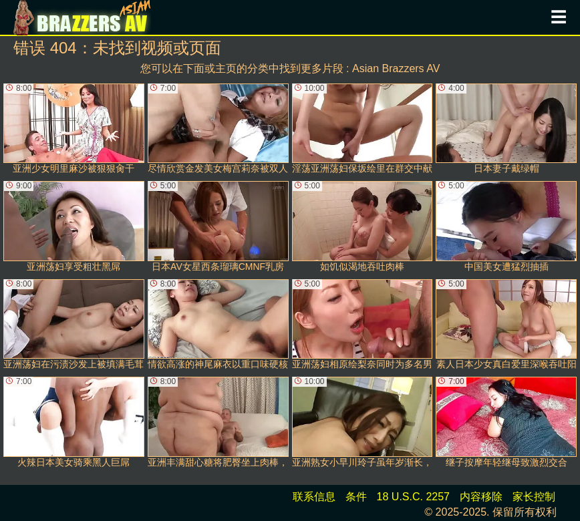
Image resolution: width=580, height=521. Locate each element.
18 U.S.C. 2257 (413, 496)
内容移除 (481, 496)
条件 (356, 496)
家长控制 (534, 496)
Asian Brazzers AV (396, 68)
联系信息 (314, 496)
